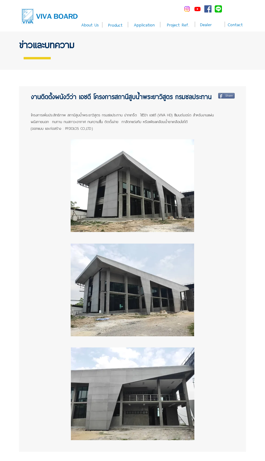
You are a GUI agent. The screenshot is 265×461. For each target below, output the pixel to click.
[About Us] (90, 24)
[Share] (226, 96)
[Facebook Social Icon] (207, 9)
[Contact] (235, 24)
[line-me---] (218, 9)
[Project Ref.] (178, 24)
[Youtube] (197, 9)
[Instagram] (187, 9)
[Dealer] (206, 24)
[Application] (144, 24)
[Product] (115, 25)
